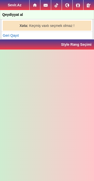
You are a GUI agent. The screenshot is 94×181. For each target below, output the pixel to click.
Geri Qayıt (11, 35)
